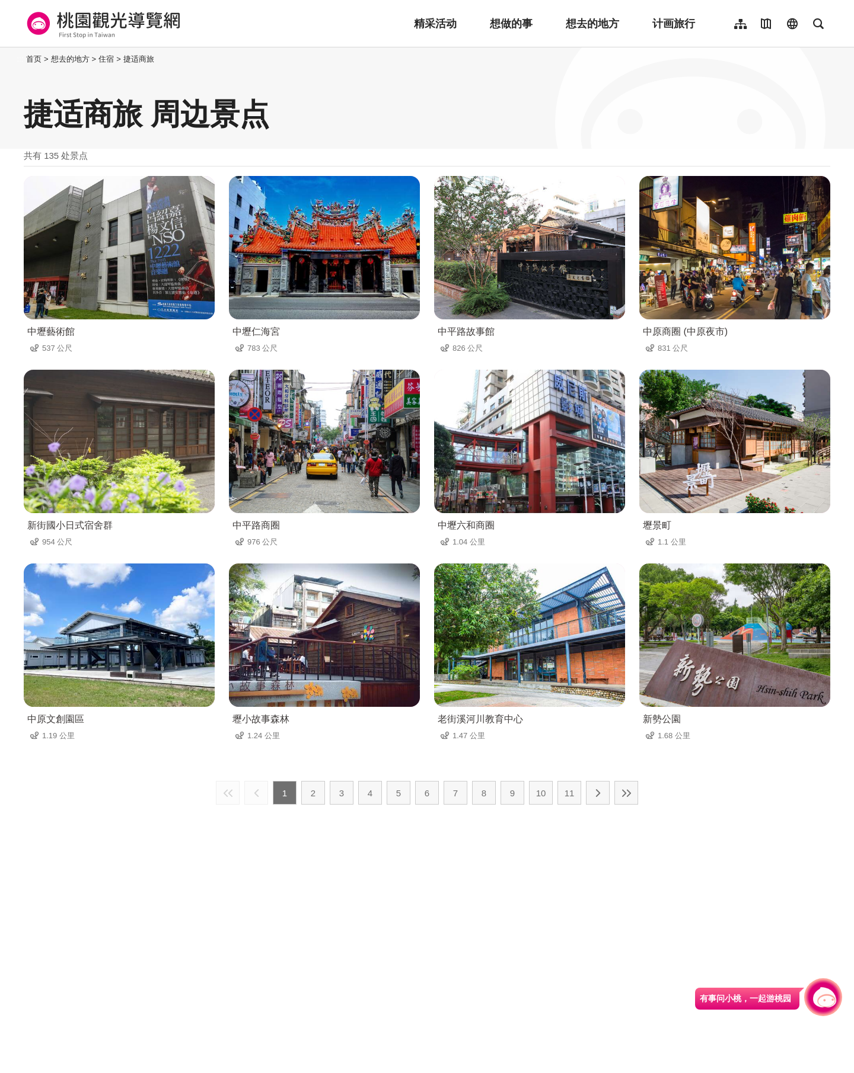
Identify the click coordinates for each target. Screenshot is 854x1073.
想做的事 (511, 24)
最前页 (228, 793)
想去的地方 (592, 24)
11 (570, 793)
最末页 (626, 793)
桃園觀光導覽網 (102, 24)
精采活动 (435, 24)
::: (20, 59)
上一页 (256, 793)
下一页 (598, 793)
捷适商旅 (138, 59)
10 (541, 793)
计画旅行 (673, 24)
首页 (34, 59)
